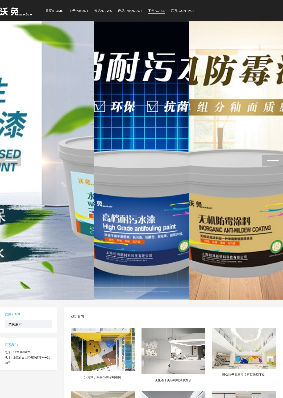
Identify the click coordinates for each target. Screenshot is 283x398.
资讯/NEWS (103, 11)
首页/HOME (54, 11)
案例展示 (15, 324)
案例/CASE (156, 11)
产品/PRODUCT (130, 11)
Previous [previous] (10, 160)
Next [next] (272, 160)
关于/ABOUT (78, 11)
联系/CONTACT (183, 11)
